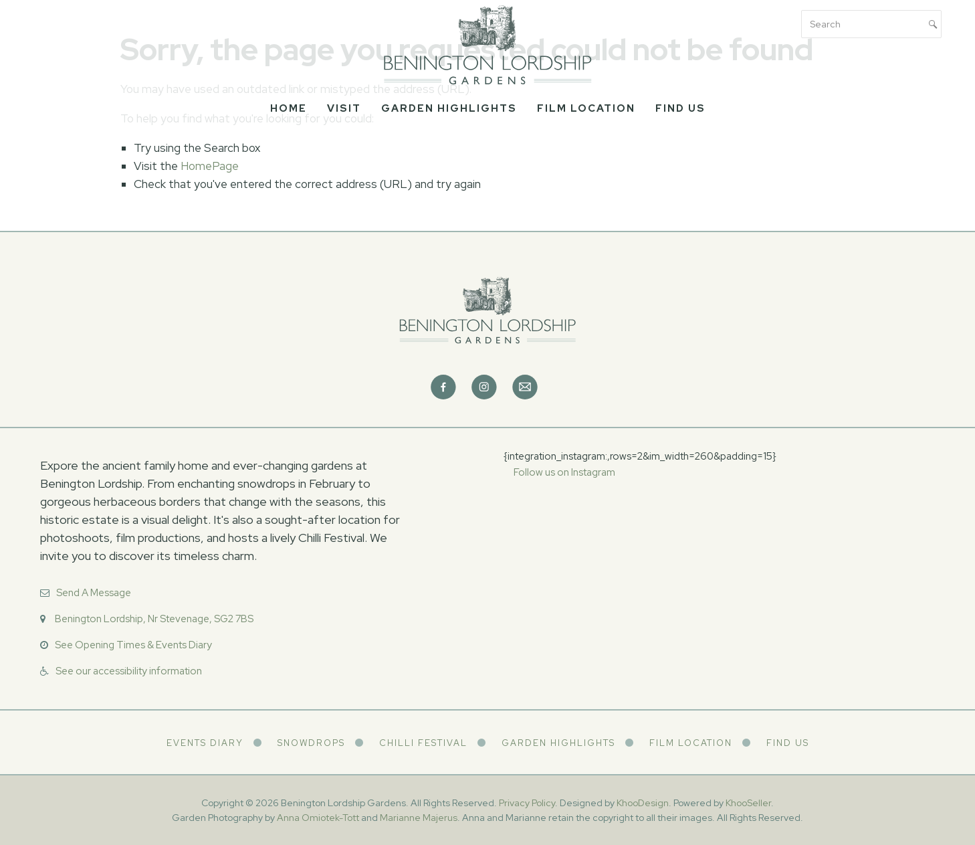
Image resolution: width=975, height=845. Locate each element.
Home (288, 108)
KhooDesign (643, 803)
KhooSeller (748, 803)
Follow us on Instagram (564, 472)
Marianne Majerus (418, 818)
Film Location (586, 108)
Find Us (680, 108)
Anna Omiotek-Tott (318, 818)
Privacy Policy (527, 803)
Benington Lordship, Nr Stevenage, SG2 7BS (154, 619)
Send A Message (93, 592)
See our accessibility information (129, 671)
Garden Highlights (449, 108)
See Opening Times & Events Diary (133, 645)
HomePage (210, 166)
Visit (344, 108)
